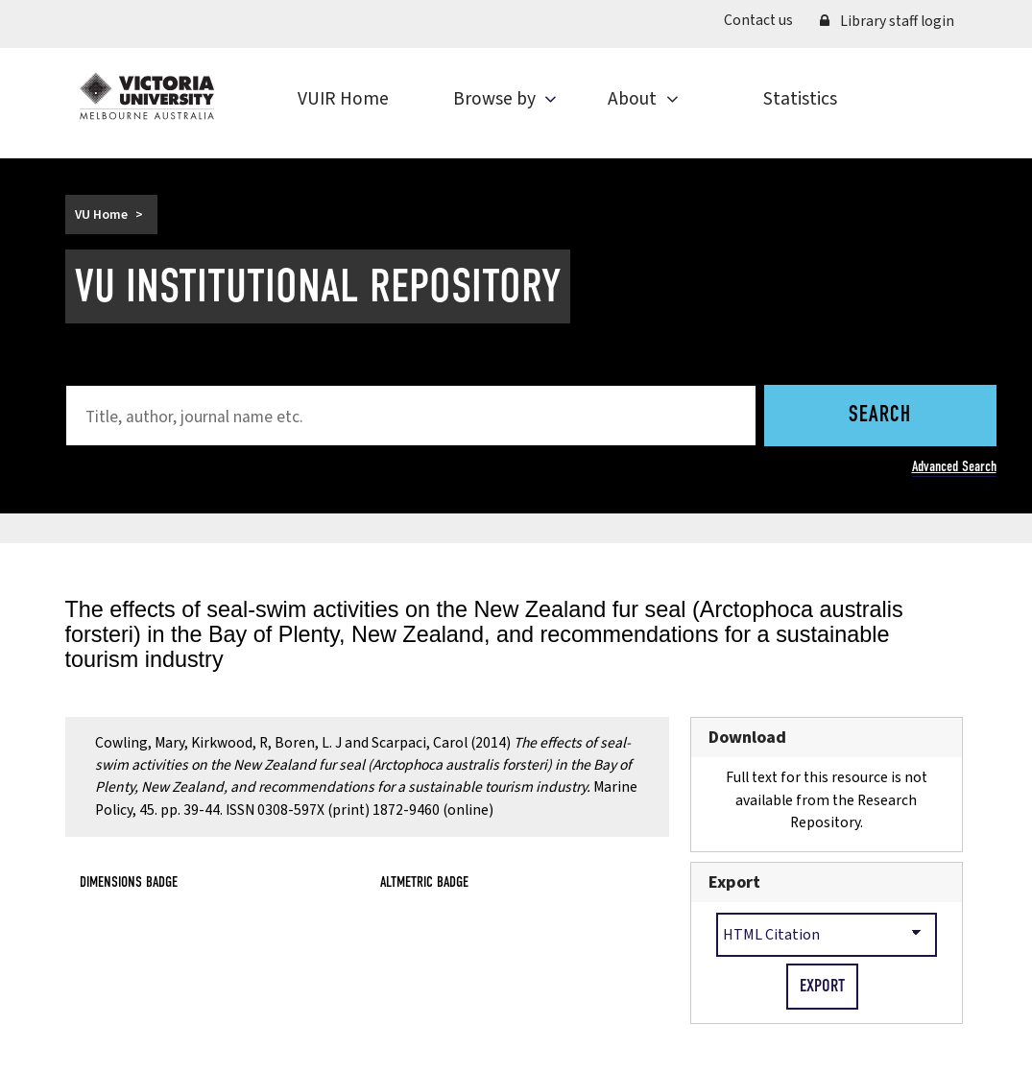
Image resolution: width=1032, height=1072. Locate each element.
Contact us (758, 20)
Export (734, 882)
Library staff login (887, 21)
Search (880, 415)
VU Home (101, 214)
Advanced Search (954, 466)
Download (747, 738)
